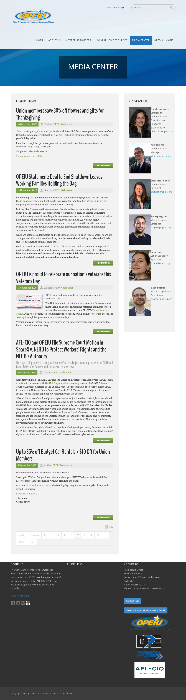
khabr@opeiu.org (160, 263)
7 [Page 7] (78, 535)
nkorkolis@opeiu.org (162, 131)
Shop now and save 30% (29, 156)
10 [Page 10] (98, 535)
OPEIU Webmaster (63, 124)
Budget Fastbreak (41, 485)
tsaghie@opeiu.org (161, 227)
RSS (111, 526)
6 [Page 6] (71, 535)
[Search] (148, 7)
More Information (20, 595)
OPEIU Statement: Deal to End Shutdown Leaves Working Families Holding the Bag (59, 180)
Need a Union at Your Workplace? (145, 610)
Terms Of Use (65, 693)
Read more (103, 165)
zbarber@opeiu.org (161, 298)
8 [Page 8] (84, 535)
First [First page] (21, 535)
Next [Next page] (21, 542)
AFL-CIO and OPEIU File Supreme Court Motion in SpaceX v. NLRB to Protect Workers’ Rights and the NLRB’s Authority (61, 349)
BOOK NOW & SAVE (26, 493)
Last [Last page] (32, 542)
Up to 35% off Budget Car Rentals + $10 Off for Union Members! (63, 455)
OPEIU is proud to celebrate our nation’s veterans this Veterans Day (63, 277)
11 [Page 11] (105, 535)
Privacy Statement (47, 693)
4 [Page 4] (58, 535)
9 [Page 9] (91, 535)
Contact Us (132, 600)
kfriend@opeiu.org (161, 156)
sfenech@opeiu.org (161, 191)
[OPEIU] (33, 15)
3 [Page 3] (51, 535)
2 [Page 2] (44, 535)
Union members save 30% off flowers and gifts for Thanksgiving (60, 114)
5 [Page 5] (64, 535)
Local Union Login (115, 7)
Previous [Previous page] (34, 535)
